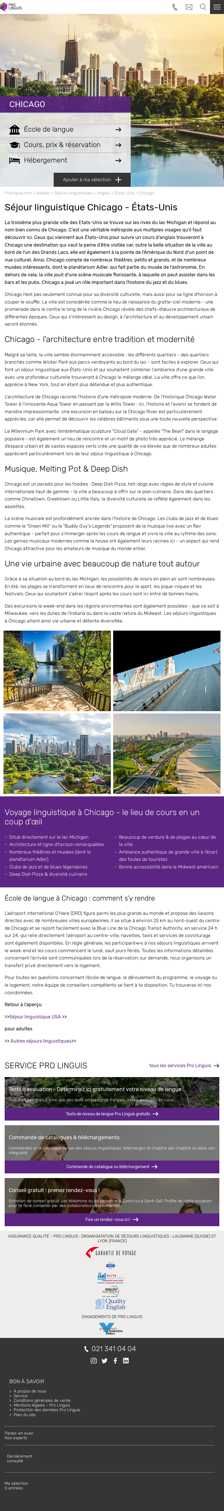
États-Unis (124, 193)
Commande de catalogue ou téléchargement (107, 1166)
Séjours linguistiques (73, 193)
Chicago (27, 104)
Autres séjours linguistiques (40, 1041)
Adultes (43, 193)
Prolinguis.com (18, 193)
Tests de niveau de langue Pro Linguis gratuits (108, 1114)
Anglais (103, 193)
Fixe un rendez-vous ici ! (107, 1219)
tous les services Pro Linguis (180, 1065)
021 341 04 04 (114, 1349)
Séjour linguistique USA (35, 1017)
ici (199, 985)
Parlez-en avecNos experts (19, 1435)
